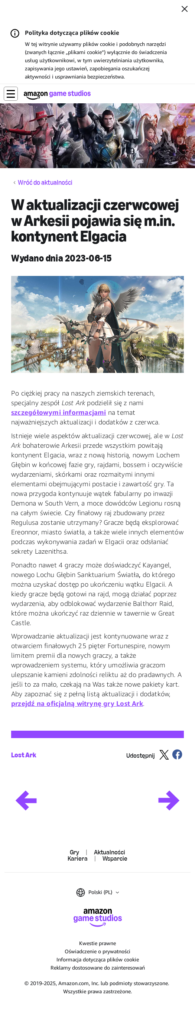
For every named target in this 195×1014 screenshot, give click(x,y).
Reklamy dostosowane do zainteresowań (98, 967)
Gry (74, 852)
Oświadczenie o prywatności (97, 951)
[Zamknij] (185, 9)
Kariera (78, 858)
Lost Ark (23, 754)
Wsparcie (115, 858)
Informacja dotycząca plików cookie (97, 959)
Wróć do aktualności (45, 182)
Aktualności (109, 852)
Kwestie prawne (97, 943)
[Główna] (57, 95)
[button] (11, 94)
